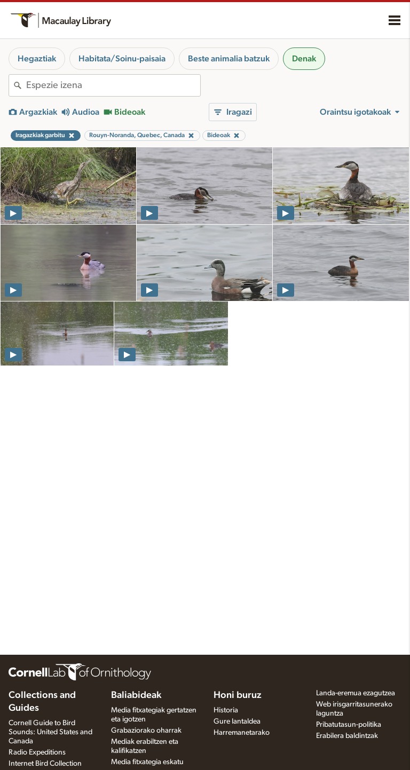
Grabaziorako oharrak (146, 730)
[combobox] (113, 85)
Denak (304, 58)
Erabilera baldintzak (347, 736)
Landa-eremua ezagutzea (355, 693)
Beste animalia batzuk (229, 58)
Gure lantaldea (237, 721)
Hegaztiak (37, 58)
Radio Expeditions (37, 752)
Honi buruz (238, 695)
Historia (226, 710)
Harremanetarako (242, 732)
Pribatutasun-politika (348, 724)
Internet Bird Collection (45, 763)
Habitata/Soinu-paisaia (121, 58)
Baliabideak (136, 695)
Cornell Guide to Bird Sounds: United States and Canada (50, 732)
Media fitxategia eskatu (147, 762)
